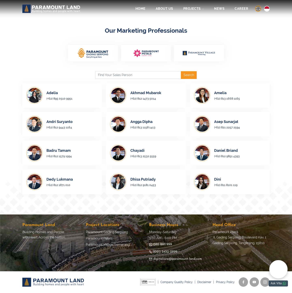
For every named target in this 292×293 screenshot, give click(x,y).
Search (189, 75)
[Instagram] (265, 282)
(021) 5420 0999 (163, 252)
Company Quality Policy (176, 282)
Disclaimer (204, 282)
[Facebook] (243, 282)
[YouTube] (254, 282)
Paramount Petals (99, 238)
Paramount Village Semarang (108, 245)
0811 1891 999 (160, 244)
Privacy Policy (225, 282)
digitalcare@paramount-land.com (175, 259)
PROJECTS (193, 9)
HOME (140, 9)
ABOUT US (164, 9)
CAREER (241, 9)
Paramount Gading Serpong (107, 232)
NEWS (219, 9)
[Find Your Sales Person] (138, 75)
